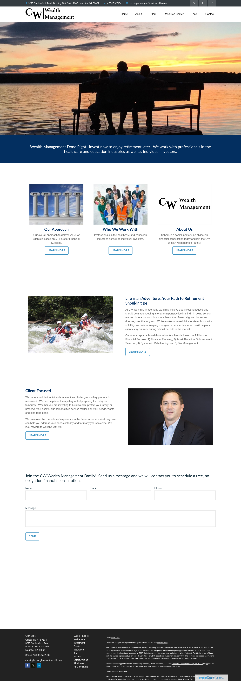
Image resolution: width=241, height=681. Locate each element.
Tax (75, 653)
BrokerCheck (162, 643)
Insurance (79, 649)
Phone (158, 488)
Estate (77, 646)
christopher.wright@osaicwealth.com (146, 3)
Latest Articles (81, 660)
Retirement (79, 639)
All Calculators (81, 666)
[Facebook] (212, 3)
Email (93, 488)
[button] (124, 14)
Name (28, 488)
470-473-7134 (112, 3)
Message (30, 508)
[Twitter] (194, 3)
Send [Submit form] (32, 536)
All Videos (79, 663)
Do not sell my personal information (166, 666)
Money (77, 656)
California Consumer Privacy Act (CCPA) (188, 664)
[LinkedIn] (203, 3)
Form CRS (115, 637)
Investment (79, 643)
